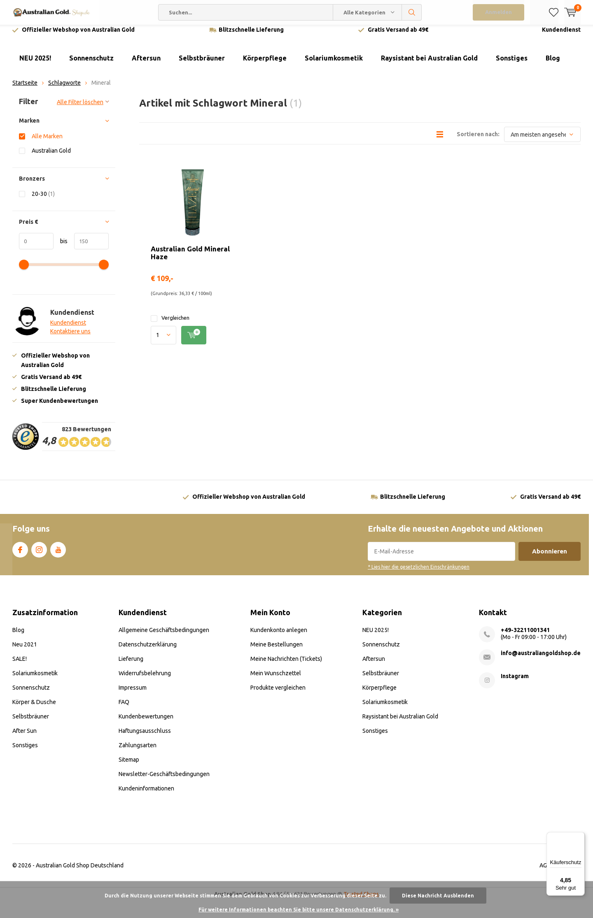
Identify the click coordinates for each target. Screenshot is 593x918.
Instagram (39, 554)
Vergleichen (170, 324)
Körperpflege (265, 64)
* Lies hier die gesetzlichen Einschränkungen (418, 573)
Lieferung (131, 665)
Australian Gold (51, 156)
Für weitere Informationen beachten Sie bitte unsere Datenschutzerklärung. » (298, 909)
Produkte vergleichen (278, 693)
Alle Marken (47, 142)
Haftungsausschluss (145, 737)
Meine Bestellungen (276, 650)
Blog (553, 64)
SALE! (19, 665)
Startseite (24, 89)
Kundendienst (561, 36)
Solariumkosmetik (334, 64)
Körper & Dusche (34, 708)
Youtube (58, 554)
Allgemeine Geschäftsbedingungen (164, 636)
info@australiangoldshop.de (541, 659)
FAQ (124, 708)
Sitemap (129, 765)
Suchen (412, 12)
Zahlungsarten (137, 751)
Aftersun (146, 64)
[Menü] (580, 837)
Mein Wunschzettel (275, 679)
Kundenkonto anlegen (278, 636)
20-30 (43, 199)
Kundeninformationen (146, 794)
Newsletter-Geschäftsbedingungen (164, 780)
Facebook (20, 554)
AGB (545, 871)
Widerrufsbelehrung (145, 679)
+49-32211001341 (525, 636)
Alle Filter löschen (80, 108)
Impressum (133, 693)
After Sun (24, 737)
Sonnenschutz (91, 64)
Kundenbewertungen (146, 722)
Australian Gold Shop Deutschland (80, 871)
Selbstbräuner (202, 64)
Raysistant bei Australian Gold (429, 64)
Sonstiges (512, 64)
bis (61, 247)
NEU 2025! (35, 64)
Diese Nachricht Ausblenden (438, 895)
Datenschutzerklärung (148, 650)
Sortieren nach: (478, 140)
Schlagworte (64, 89)
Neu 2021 (24, 650)
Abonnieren (549, 557)
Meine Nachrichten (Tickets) (286, 665)
